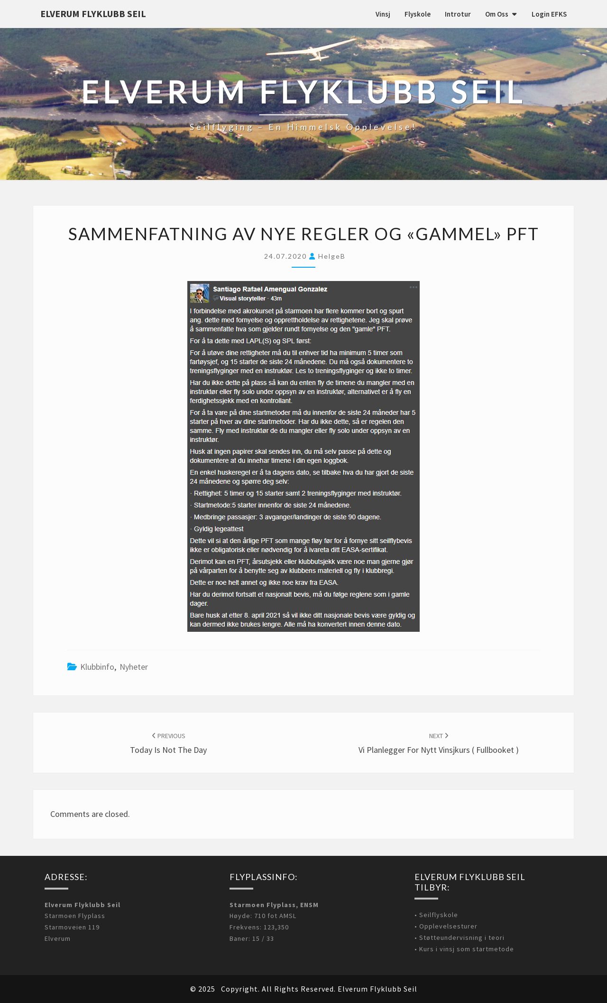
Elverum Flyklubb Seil (93, 13)
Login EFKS (549, 14)
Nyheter (134, 666)
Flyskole (418, 14)
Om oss (496, 14)
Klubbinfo (97, 666)
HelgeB (332, 256)
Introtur (458, 14)
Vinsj (383, 14)
